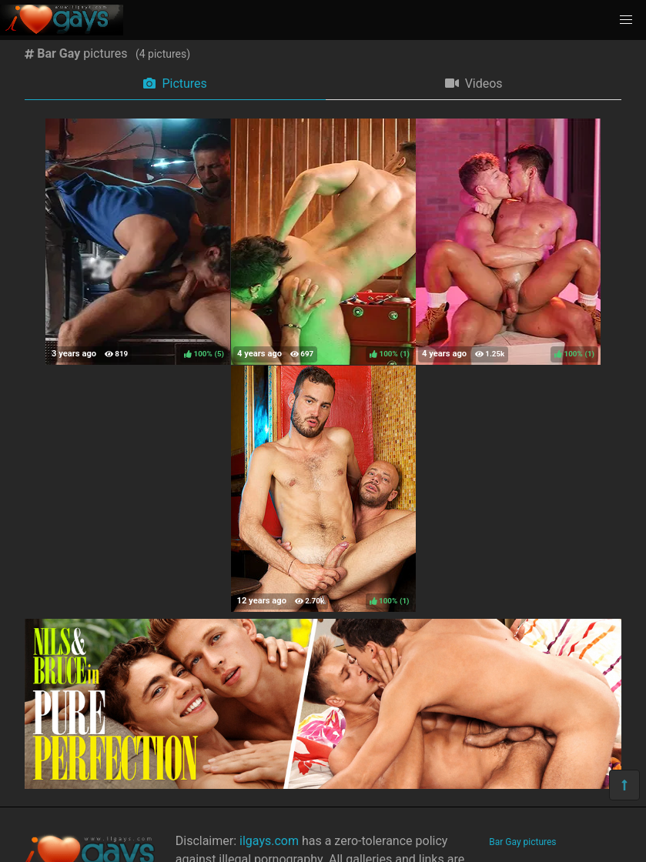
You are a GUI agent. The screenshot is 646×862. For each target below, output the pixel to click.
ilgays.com (269, 841)
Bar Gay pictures (522, 842)
